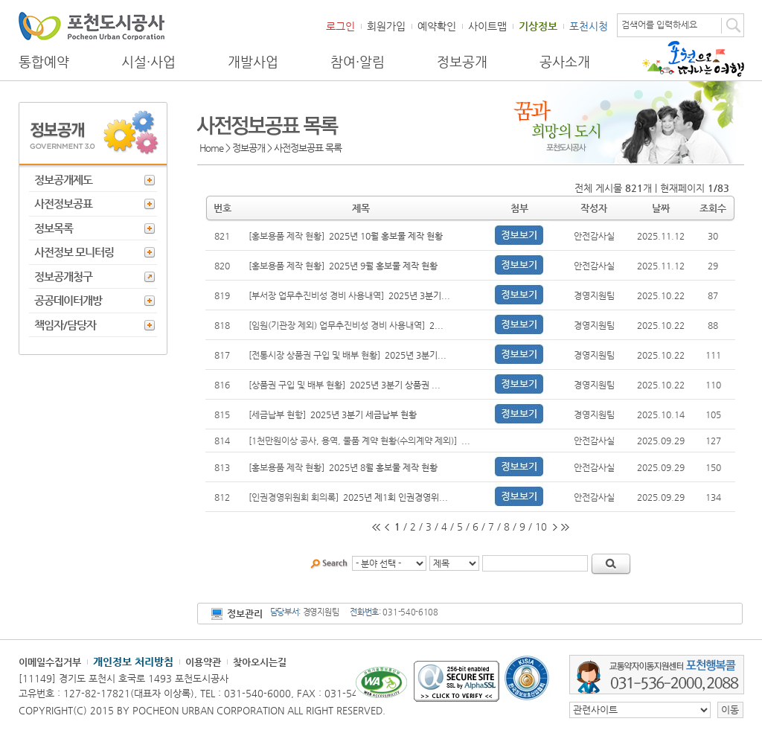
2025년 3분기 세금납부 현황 (363, 414)
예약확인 (436, 26)
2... (436, 325)
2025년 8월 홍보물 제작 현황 (383, 467)
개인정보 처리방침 (133, 662)
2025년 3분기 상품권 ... (395, 385)
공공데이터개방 (68, 300)
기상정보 (538, 26)
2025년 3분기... (419, 295)
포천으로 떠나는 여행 (693, 59)
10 (541, 526)
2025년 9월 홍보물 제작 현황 (383, 265)
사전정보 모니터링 (74, 252)
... (465, 440)
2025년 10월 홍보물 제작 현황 (386, 236)
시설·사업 (148, 61)
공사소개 (565, 61)
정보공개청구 (63, 276)
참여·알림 (357, 61)
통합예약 (44, 61)
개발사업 (253, 61)
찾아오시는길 (259, 662)
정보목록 (53, 228)
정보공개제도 (63, 179)
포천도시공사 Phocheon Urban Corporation (91, 25)
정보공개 (462, 61)
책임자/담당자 (65, 325)
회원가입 (386, 26)
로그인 (340, 26)
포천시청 (588, 26)
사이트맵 (487, 26)
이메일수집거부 (50, 662)
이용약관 (203, 662)
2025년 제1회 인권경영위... (395, 497)
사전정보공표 (63, 203)
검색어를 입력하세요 (659, 24)
